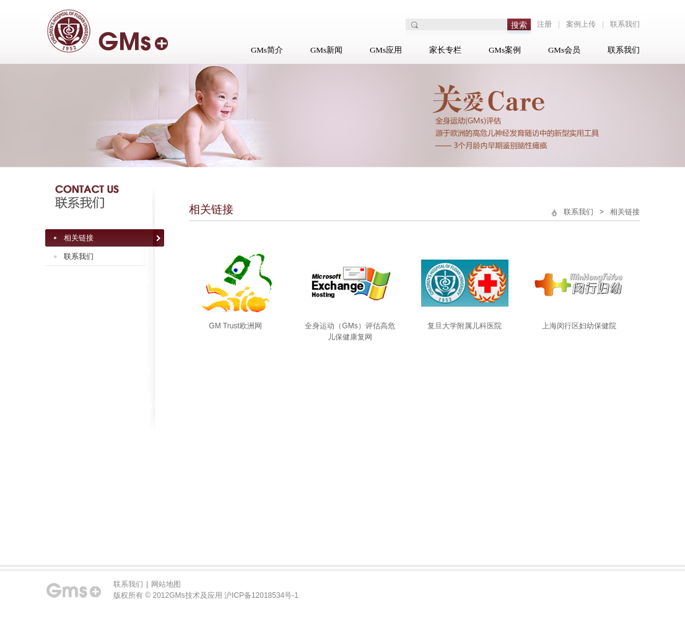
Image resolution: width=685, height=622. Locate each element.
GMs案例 (505, 50)
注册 (544, 24)
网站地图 (166, 584)
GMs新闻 (326, 50)
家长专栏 (445, 50)
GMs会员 (564, 50)
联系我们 (625, 24)
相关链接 (79, 238)
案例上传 (581, 24)
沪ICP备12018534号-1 (261, 595)
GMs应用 (386, 50)
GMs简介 (267, 50)
